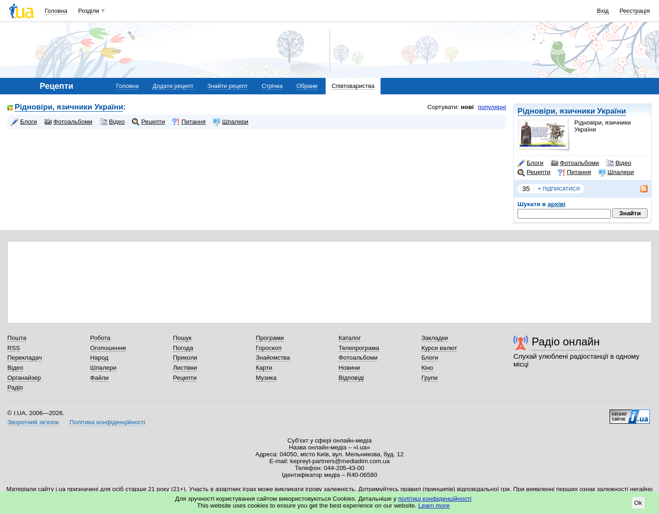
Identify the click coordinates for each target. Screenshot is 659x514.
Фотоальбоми (575, 163)
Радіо (15, 387)
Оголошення (108, 347)
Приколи (185, 357)
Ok (638, 502)
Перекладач (24, 357)
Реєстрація (635, 10)
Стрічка (271, 85)
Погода (183, 347)
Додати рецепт (172, 85)
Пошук (182, 337)
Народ (99, 357)
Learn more (434, 505)
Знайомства (273, 357)
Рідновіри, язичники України (571, 111)
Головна (56, 10)
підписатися (559, 188)
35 (526, 188)
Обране (306, 85)
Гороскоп (268, 347)
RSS (13, 347)
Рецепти (533, 172)
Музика (266, 377)
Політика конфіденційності (107, 422)
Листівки (185, 367)
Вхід (603, 10)
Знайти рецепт (227, 85)
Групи (429, 377)
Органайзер (24, 377)
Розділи (88, 10)
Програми (269, 337)
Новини (349, 367)
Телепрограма (358, 347)
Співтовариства (353, 85)
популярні (492, 107)
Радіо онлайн (566, 341)
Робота (100, 337)
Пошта (16, 337)
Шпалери (616, 172)
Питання (574, 172)
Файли (99, 377)
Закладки (434, 337)
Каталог (349, 337)
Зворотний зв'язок (33, 422)
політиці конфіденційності (435, 498)
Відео (619, 163)
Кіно (427, 367)
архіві (557, 204)
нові (467, 107)
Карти (264, 367)
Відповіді (351, 377)
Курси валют (439, 347)
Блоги (530, 163)
